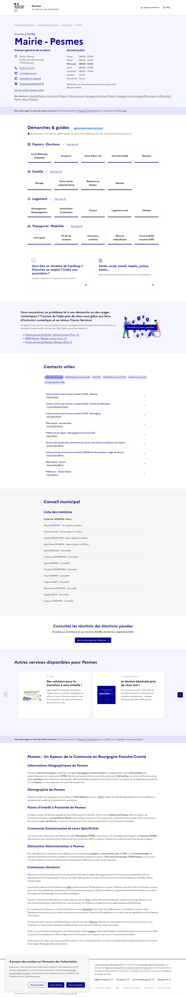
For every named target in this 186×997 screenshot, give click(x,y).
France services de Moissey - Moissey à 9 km (47, 342)
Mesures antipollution (119, 237)
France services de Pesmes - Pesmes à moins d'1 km (50, 334)
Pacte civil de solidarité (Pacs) (66, 183)
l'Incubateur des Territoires (150, 964)
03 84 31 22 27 (27, 68)
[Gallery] (93, 695)
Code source (162, 988)
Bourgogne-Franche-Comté (48, 25)
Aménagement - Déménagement (39, 210)
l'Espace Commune (87, 110)
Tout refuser (56, 985)
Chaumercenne (76, 96)
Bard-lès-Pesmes (38, 96)
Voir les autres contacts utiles (29, 90)
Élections (146, 155)
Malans (111, 96)
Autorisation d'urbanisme (66, 210)
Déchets (147, 210)
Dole (69, 887)
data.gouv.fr (162, 979)
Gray (87, 899)
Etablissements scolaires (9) (77, 377)
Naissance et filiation (93, 183)
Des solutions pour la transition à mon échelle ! (64, 683)
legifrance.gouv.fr (102, 979)
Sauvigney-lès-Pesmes (96, 96)
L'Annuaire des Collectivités (107, 964)
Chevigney (121, 96)
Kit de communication (131, 988)
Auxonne (87, 909)
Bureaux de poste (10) (54, 382)
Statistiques (148, 988)
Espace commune (151, 7)
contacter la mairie (29, 78)
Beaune (93, 921)
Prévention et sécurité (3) (114, 377)
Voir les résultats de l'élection (91, 640)
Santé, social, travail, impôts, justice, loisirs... (124, 268)
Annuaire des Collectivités (24, 25)
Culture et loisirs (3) (137, 377)
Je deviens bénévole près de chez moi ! (138, 683)
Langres (91, 931)
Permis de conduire (66, 237)
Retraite (120, 183)
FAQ (168, 7)
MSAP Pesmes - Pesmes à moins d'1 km (44, 338)
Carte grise (39, 237)
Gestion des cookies (103, 988)
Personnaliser (37, 985)
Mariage (39, 183)
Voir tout (71, 144)
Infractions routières (93, 237)
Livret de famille (120, 155)
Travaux (93, 210)
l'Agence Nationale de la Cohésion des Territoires (127, 967)
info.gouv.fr (121, 979)
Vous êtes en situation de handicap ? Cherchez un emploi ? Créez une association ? (57, 270)
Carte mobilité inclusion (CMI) (146, 237)
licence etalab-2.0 (67, 993)
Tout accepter (76, 985)
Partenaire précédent (5, 694)
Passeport (66, 155)
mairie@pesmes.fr (28, 73)
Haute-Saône (67, 25)
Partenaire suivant (180, 694)
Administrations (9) (54, 377)
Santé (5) (96, 377)
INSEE (100, 797)
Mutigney (33, 99)
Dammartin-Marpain (57, 96)
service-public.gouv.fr (142, 979)
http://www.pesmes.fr (30, 83)
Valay (24, 99)
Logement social (120, 210)
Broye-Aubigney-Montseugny (141, 96)
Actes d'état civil (92, 155)
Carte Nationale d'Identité (39, 155)
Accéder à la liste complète (140, 327)
